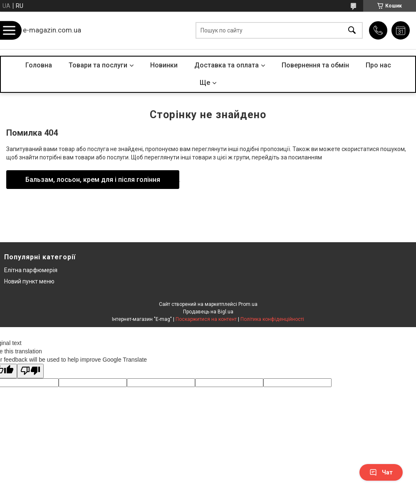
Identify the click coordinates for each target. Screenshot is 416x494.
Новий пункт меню (29, 281)
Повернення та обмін (315, 65)
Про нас (378, 65)
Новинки (164, 65)
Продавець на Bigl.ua (208, 312)
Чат (381, 472)
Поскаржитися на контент (206, 319)
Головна (38, 65)
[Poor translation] (30, 371)
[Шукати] (352, 30)
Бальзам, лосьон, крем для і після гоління (92, 180)
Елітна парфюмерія (30, 270)
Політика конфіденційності (272, 319)
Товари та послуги (98, 65)
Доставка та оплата (226, 65)
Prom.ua (248, 304)
